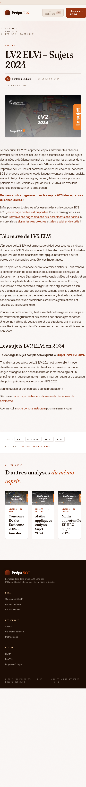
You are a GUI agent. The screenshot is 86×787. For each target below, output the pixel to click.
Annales (10, 31)
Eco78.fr (9, 659)
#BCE (19, 439)
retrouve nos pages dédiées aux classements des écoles (44, 217)
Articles (8, 626)
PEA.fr (8, 653)
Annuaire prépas (13, 604)
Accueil (10, 29)
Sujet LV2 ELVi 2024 (71, 355)
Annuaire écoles (12, 609)
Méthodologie (11, 637)
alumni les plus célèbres (32, 221)
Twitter (25, 447)
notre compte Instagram (31, 408)
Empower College (13, 664)
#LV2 (59, 439)
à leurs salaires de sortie (64, 221)
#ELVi (48, 439)
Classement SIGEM (14, 599)
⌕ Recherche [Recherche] (53, 12)
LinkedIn (37, 447)
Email (47, 447)
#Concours (33, 439)
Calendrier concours (14, 631)
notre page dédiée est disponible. (28, 212)
